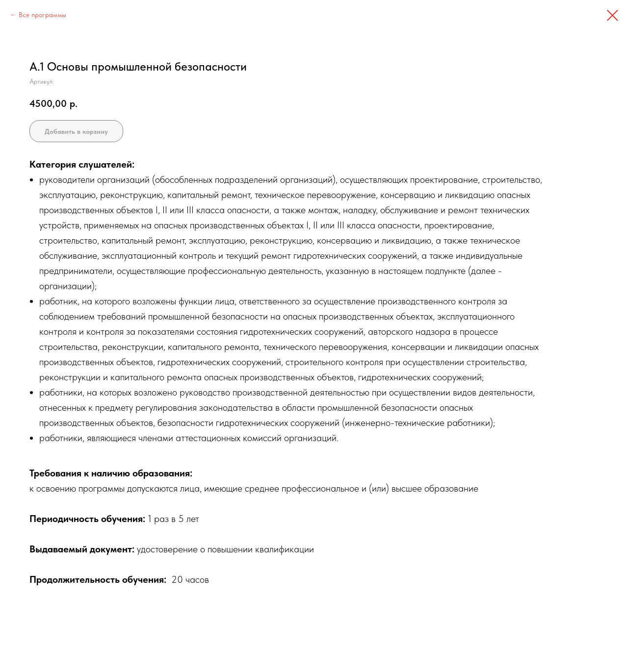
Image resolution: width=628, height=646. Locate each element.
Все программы (42, 15)
